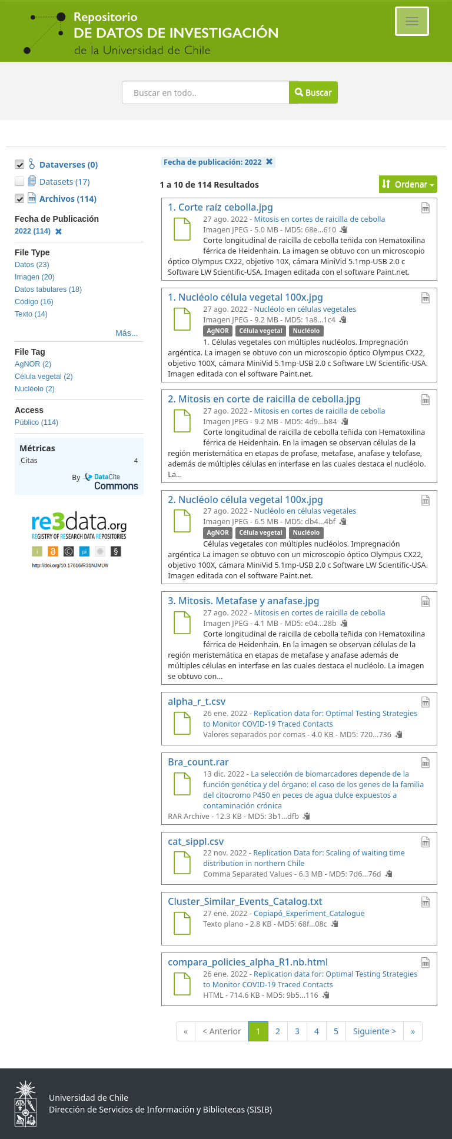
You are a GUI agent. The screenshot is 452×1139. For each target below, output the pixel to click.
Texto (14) (31, 314)
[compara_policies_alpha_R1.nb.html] (182, 985)
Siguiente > (374, 1031)
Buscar (313, 92)
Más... (126, 333)
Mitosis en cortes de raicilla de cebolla (319, 219)
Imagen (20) (35, 277)
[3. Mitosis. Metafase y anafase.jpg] (182, 624)
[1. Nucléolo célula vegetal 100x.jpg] (182, 321)
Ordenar (408, 183)
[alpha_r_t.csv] (182, 725)
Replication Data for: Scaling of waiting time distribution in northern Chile (304, 858)
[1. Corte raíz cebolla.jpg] (182, 231)
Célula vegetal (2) (44, 376)
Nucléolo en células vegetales (305, 309)
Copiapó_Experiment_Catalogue (309, 913)
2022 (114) (38, 231)
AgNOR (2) (33, 364)
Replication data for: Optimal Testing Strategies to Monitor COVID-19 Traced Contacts (310, 718)
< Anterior (221, 1031)
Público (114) (36, 422)
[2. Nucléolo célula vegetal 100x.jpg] (182, 522)
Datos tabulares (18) (48, 289)
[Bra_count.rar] (182, 785)
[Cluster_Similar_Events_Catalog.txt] (182, 925)
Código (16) (34, 302)
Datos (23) (32, 265)
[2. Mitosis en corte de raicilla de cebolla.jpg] (182, 422)
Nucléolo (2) (35, 389)
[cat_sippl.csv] (182, 864)
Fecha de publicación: (218, 162)
